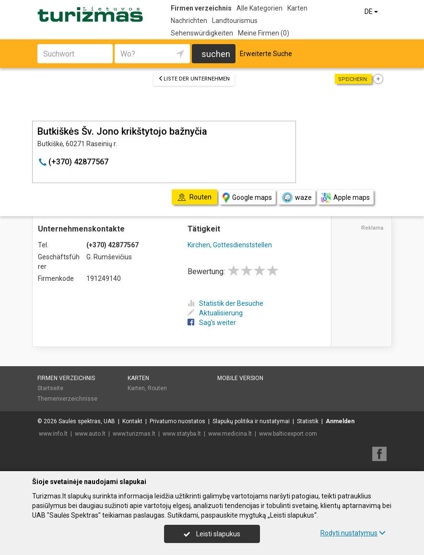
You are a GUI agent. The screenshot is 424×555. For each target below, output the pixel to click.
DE (372, 11)
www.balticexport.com (288, 433)
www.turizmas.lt (134, 433)
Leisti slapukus (212, 534)
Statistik (307, 421)
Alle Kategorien (259, 8)
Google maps (247, 198)
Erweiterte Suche (266, 54)
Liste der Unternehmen (194, 79)
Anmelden (340, 421)
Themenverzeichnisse (67, 398)
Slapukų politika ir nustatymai (251, 421)
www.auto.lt (90, 433)
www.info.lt (53, 433)
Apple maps (345, 198)
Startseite (50, 388)
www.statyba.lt (182, 433)
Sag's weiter (212, 322)
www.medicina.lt (230, 433)
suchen (215, 54)
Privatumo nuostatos (177, 421)
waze (296, 197)
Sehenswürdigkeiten (202, 33)
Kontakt (132, 421)
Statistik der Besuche (225, 303)
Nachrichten (189, 20)
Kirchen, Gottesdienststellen (230, 245)
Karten (297, 8)
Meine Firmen (263, 33)
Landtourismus (235, 20)
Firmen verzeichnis (201, 8)
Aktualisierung (215, 313)
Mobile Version (240, 378)
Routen (157, 388)
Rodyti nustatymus (353, 533)
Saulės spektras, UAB (87, 421)
